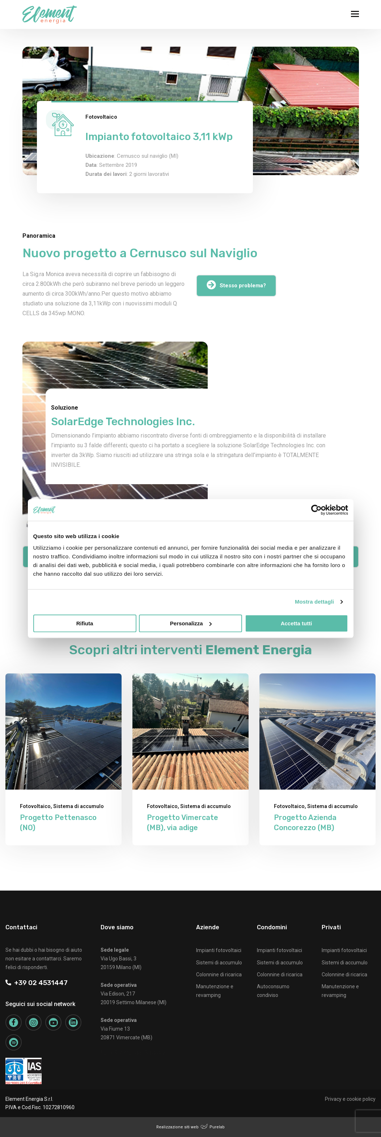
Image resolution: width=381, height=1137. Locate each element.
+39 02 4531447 (36, 983)
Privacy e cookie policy (350, 1099)
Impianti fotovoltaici (218, 950)
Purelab (217, 1127)
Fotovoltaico (101, 117)
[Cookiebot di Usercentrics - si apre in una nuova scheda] (316, 509)
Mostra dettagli (314, 602)
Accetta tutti (296, 623)
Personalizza (191, 623)
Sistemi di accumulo (219, 962)
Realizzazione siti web (177, 1127)
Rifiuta (84, 623)
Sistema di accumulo (78, 806)
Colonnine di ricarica (219, 974)
